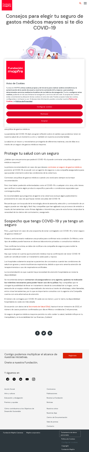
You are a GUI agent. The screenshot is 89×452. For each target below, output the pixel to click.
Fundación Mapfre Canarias (13, 433)
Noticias (50, 402)
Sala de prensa (52, 422)
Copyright (65, 446)
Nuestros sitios (52, 408)
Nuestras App (52, 413)
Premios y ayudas (11, 402)
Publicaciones (52, 393)
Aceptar (44, 121)
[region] (44, 93)
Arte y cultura (9, 393)
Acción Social (9, 389)
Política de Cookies (68, 439)
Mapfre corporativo (33, 433)
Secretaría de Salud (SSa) (39, 306)
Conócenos (51, 389)
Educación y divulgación (13, 398)
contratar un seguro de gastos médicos (65, 167)
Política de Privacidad (24, 101)
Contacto (50, 426)
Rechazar (44, 114)
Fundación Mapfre (68, 449)
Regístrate (72, 356)
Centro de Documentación (57, 417)
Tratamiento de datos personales (69, 433)
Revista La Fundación (55, 398)
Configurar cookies (70, 442)
